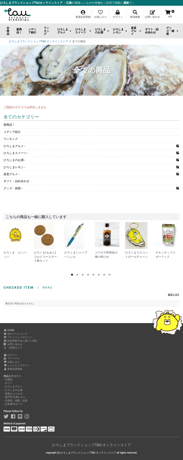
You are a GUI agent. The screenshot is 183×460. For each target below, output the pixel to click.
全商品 (8, 30)
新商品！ (19, 31)
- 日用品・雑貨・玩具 (16, 400)
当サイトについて (15, 333)
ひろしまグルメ (64, 31)
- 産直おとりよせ (13, 393)
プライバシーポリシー (18, 337)
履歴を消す (173, 294)
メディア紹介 (32, 31)
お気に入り (12, 361)
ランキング (46, 30)
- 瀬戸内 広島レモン (15, 397)
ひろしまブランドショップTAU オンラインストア (91, 445)
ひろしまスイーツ (83, 31)
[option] (16, 240)
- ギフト (8, 383)
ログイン (10, 354)
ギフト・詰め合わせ (152, 31)
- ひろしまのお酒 (13, 390)
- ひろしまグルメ (13, 386)
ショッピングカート (17, 365)
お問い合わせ (13, 344)
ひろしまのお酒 (102, 31)
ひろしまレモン (120, 31)
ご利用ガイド (13, 347)
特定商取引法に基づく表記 (20, 340)
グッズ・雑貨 (172, 30)
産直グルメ (136, 30)
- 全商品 (8, 379)
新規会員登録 (13, 368)
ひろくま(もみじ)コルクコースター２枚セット (45, 256)
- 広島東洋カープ (13, 404)
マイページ (12, 358)
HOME (9, 330)
